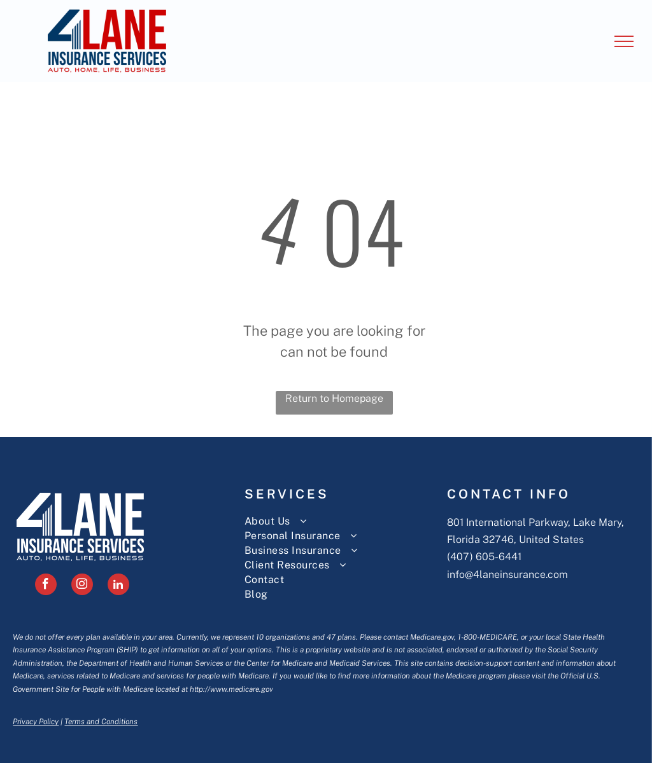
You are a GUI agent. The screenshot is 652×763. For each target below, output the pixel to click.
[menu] (624, 41)
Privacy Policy (36, 721)
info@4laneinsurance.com (507, 574)
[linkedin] (118, 586)
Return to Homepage (334, 398)
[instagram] (82, 586)
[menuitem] (340, 521)
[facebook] (46, 586)
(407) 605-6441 (484, 557)
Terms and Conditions (101, 721)
